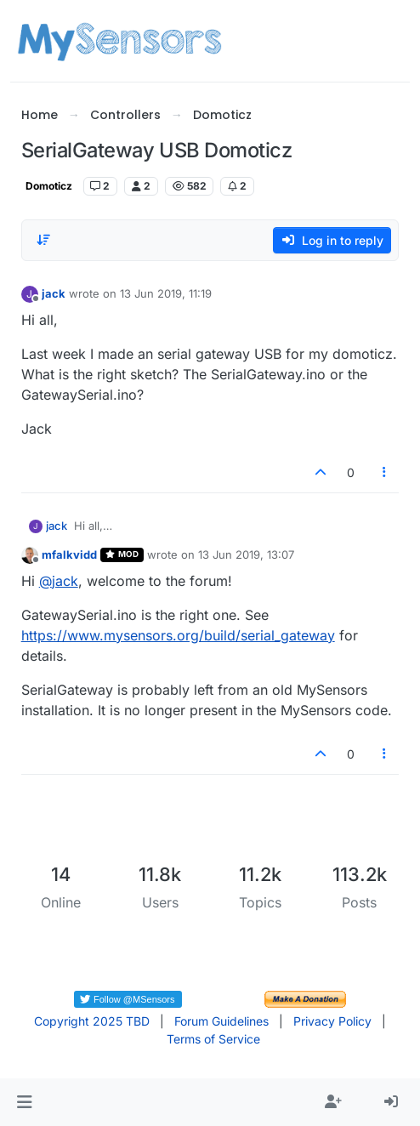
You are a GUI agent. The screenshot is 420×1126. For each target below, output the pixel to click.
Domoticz (49, 185)
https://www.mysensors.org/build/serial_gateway (178, 635)
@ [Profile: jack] (58, 580)
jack (53, 293)
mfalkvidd (69, 554)
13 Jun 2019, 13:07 (246, 554)
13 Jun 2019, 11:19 (166, 293)
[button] (24, 1102)
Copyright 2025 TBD (92, 1021)
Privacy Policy (332, 1021)
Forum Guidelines (221, 1021)
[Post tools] (384, 472)
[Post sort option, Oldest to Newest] (44, 240)
